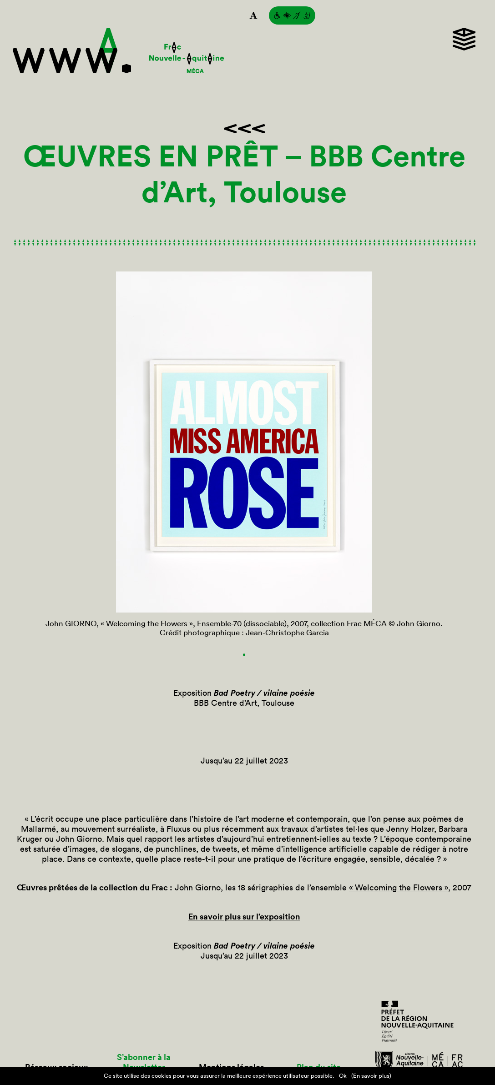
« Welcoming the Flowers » (398, 887)
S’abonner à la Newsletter (144, 1062)
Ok (343, 1076)
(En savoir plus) (371, 1076)
